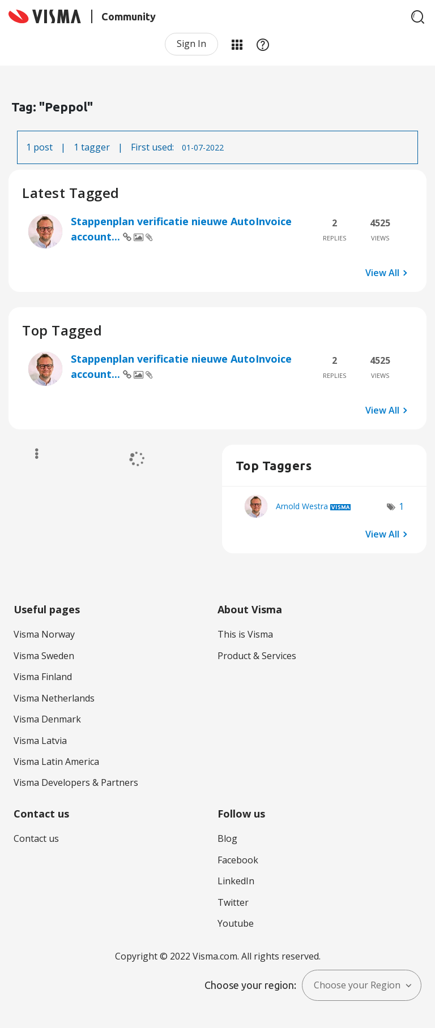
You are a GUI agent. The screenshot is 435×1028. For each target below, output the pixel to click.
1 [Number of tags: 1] (401, 506)
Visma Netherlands (54, 698)
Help (263, 44)
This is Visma (245, 634)
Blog (227, 838)
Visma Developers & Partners (76, 782)
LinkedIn (236, 881)
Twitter (233, 902)
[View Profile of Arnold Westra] (302, 506)
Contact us (36, 838)
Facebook (238, 860)
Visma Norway (44, 634)
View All (382, 272)
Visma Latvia (40, 740)
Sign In (191, 43)
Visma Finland (43, 676)
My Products (237, 44)
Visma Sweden (44, 656)
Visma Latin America (56, 761)
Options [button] (31, 454)
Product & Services (257, 656)
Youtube (236, 923)
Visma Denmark (47, 719)
